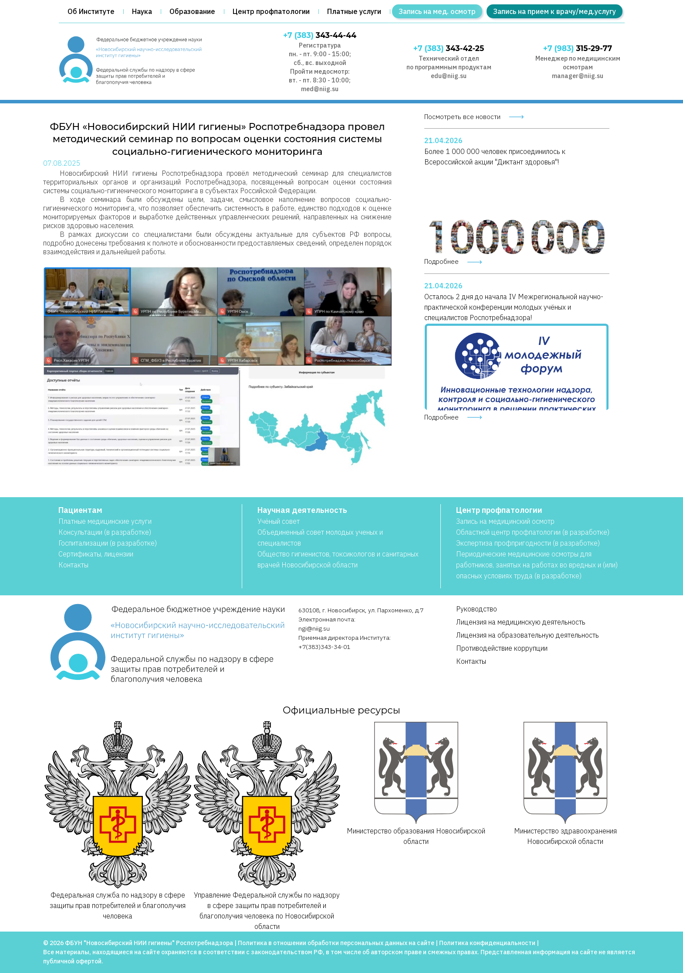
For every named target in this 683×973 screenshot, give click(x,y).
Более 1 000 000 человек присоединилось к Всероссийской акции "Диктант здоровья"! (494, 156)
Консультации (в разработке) (104, 532)
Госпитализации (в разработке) (107, 543)
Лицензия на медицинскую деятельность (520, 622)
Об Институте (91, 11)
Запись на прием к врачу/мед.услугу (554, 11)
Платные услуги (354, 11)
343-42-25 (448, 48)
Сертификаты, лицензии (95, 554)
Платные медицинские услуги (105, 521)
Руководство (476, 608)
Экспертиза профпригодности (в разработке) (528, 543)
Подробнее (441, 261)
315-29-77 (577, 48)
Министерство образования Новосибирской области (416, 783)
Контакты (73, 564)
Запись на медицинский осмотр (505, 521)
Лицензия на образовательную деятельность (527, 635)
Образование (192, 11)
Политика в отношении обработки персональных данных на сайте (336, 943)
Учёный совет (278, 521)
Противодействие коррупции (502, 648)
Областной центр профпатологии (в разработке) (532, 532)
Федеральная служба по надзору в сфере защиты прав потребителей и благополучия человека (118, 820)
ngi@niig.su (314, 628)
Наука (142, 11)
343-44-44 (319, 35)
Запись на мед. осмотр (437, 11)
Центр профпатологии (271, 11)
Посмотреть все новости (462, 117)
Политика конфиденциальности (487, 943)
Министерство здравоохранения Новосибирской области (565, 783)
